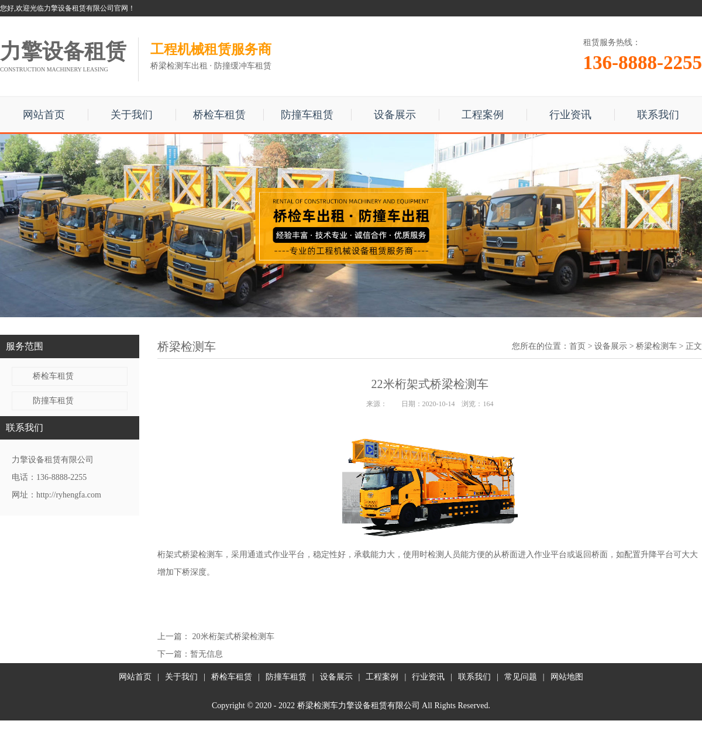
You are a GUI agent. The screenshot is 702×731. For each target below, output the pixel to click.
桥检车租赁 (219, 115)
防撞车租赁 (307, 115)
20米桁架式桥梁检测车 (233, 636)
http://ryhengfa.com (68, 494)
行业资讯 (570, 115)
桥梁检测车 (656, 346)
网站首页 (44, 115)
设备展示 (395, 115)
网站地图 (566, 676)
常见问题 (520, 676)
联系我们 (658, 115)
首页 (577, 346)
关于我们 (132, 115)
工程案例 (483, 115)
